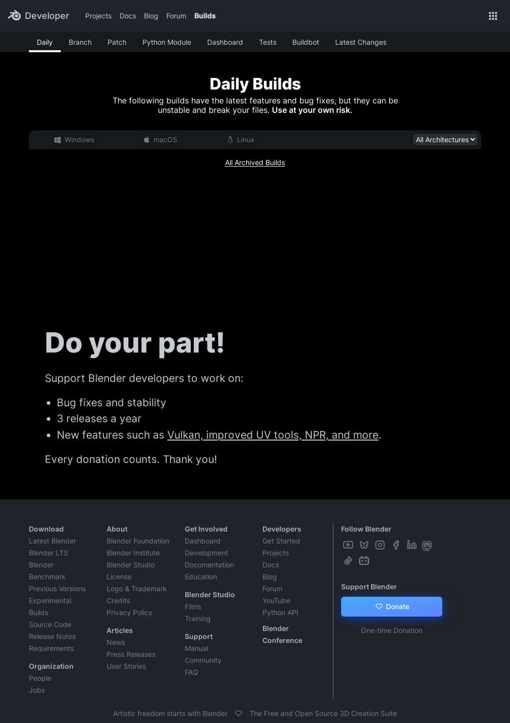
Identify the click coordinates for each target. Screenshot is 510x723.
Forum (176, 15)
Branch (80, 42)
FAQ (191, 672)
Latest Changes (360, 42)
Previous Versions (57, 588)
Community (203, 660)
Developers (281, 529)
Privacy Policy (129, 612)
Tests (267, 42)
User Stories (126, 666)
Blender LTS (48, 552)
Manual (196, 648)
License (119, 576)
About (117, 529)
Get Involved (206, 529)
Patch (117, 42)
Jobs (37, 690)
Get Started (281, 541)
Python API (280, 612)
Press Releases (131, 654)
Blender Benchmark (47, 570)
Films (193, 606)
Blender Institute (133, 552)
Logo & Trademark (137, 588)
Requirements (51, 648)
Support (199, 636)
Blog (151, 15)
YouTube (276, 600)
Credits (118, 600)
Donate (391, 607)
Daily (45, 42)
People (40, 678)
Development (206, 552)
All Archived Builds (255, 162)
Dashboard (225, 42)
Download (46, 529)
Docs (128, 15)
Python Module (166, 42)
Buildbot (305, 42)
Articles (120, 630)
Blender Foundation (138, 541)
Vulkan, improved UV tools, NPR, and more (273, 435)
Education (201, 576)
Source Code (50, 624)
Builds (205, 15)
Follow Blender (366, 529)
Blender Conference (282, 634)
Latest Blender (52, 541)
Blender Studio (130, 564)
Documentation (209, 564)
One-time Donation (391, 630)
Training (198, 618)
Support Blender (369, 586)
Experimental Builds (50, 606)
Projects (98, 15)
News (116, 642)
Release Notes (52, 636)
